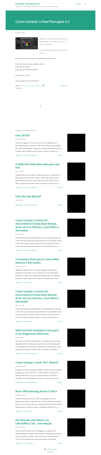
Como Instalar (23, 85)
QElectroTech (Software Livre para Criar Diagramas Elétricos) (37, 332)
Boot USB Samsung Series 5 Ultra (36, 391)
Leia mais (59, 155)
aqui (44, 52)
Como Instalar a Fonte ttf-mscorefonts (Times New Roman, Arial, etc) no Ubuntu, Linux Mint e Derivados (37, 225)
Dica (29, 85)
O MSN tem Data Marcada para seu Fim (37, 166)
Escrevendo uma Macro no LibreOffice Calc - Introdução (33, 421)
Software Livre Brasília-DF (27, 4)
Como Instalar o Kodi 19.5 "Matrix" (37, 362)
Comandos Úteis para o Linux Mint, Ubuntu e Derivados (37, 261)
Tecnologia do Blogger (50, 449)
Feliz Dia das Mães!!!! (28, 196)
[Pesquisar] (78, 4)
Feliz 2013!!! (22, 135)
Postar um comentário (30, 155)
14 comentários (28, 443)
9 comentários (28, 282)
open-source (37, 85)
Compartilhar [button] (63, 85)
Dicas (32, 85)
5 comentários (28, 411)
